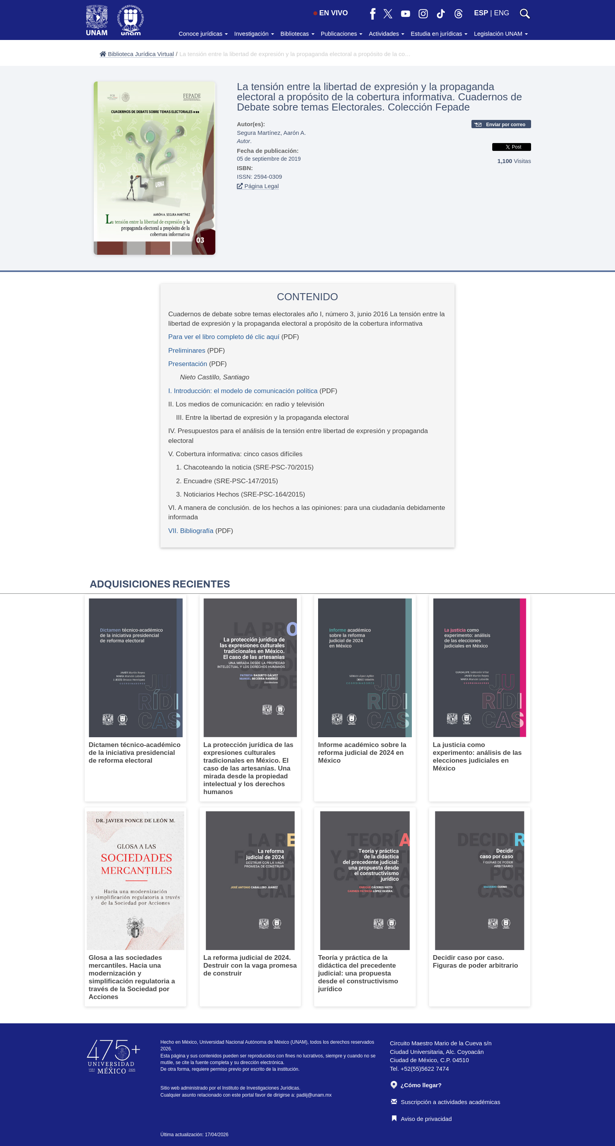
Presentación (187, 364)
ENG (501, 13)
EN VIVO (330, 13)
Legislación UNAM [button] (501, 33)
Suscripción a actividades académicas (445, 1102)
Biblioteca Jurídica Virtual (137, 54)
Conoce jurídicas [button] (203, 33)
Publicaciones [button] (342, 33)
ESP (481, 13)
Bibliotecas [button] (297, 33)
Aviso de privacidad (421, 1118)
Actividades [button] (386, 33)
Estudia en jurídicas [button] (439, 33)
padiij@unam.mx (314, 1095)
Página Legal (258, 186)
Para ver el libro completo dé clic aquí (223, 337)
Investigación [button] (254, 33)
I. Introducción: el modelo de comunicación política (243, 391)
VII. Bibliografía (190, 531)
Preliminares (186, 350)
